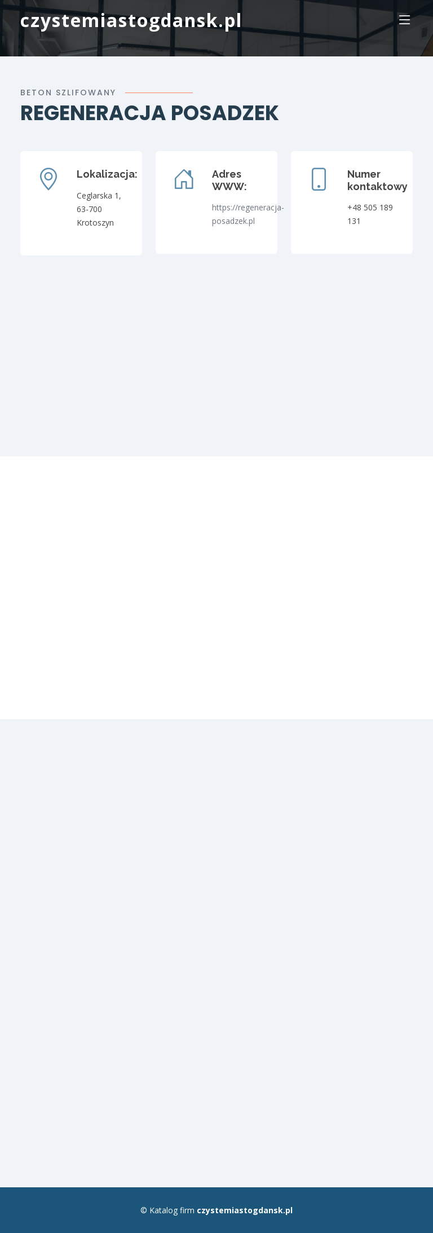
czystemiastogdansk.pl (131, 20)
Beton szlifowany (68, 92)
